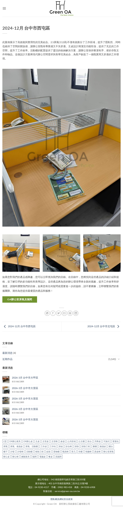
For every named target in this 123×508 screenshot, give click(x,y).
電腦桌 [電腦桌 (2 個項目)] (42, 456)
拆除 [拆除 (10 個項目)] (77, 446)
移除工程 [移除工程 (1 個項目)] (39, 451)
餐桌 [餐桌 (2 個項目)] (50, 456)
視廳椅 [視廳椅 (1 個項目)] (88, 451)
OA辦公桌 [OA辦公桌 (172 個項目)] (28, 441)
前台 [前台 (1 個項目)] (90, 441)
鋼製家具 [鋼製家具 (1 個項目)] (25, 456)
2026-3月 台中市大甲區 (25, 377)
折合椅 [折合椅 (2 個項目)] (69, 446)
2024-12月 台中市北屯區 (104, 326)
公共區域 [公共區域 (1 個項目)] (71, 441)
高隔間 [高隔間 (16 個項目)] (58, 456)
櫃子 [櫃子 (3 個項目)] (5, 451)
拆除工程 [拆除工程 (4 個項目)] (86, 446)
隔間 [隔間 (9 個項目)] (34, 456)
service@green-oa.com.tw (67, 491)
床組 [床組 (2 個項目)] (61, 446)
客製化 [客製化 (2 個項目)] (116, 441)
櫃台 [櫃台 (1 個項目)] (111, 446)
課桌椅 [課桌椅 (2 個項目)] (97, 451)
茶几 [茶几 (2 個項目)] (73, 451)
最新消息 (7, 352)
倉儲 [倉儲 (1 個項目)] (62, 441)
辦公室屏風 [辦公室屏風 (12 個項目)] (108, 451)
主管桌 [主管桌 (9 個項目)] (45, 441)
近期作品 (7, 358)
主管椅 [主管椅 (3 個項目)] (54, 441)
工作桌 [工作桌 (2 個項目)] (44, 446)
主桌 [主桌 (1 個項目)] (37, 441)
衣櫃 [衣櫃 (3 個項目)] (80, 451)
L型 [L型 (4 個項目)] (4, 441)
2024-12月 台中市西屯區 (19, 326)
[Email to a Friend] (64, 313)
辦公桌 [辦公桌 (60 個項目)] (6, 456)
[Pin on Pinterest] (70, 313)
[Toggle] (119, 359)
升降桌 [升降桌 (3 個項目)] (98, 441)
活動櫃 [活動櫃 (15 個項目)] (29, 451)
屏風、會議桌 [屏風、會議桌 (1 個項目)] (16, 446)
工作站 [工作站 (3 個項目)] (53, 446)
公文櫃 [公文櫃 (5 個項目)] (82, 441)
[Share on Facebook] (53, 313)
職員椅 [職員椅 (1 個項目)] (65, 451)
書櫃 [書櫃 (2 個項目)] (95, 446)
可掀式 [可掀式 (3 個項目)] (107, 441)
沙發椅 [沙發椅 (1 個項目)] (20, 451)
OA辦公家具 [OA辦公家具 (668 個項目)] (15, 441)
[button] (4, 8)
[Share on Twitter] (58, 313)
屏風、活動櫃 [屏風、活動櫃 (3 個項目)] (31, 446)
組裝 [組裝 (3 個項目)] (48, 451)
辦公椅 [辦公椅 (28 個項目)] (15, 456)
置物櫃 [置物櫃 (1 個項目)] (56, 451)
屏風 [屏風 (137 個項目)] (5, 446)
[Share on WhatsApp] (47, 313)
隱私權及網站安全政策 (61, 499)
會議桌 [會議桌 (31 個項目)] (103, 446)
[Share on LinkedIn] (75, 313)
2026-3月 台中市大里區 (25, 387)
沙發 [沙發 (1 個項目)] (12, 451)
